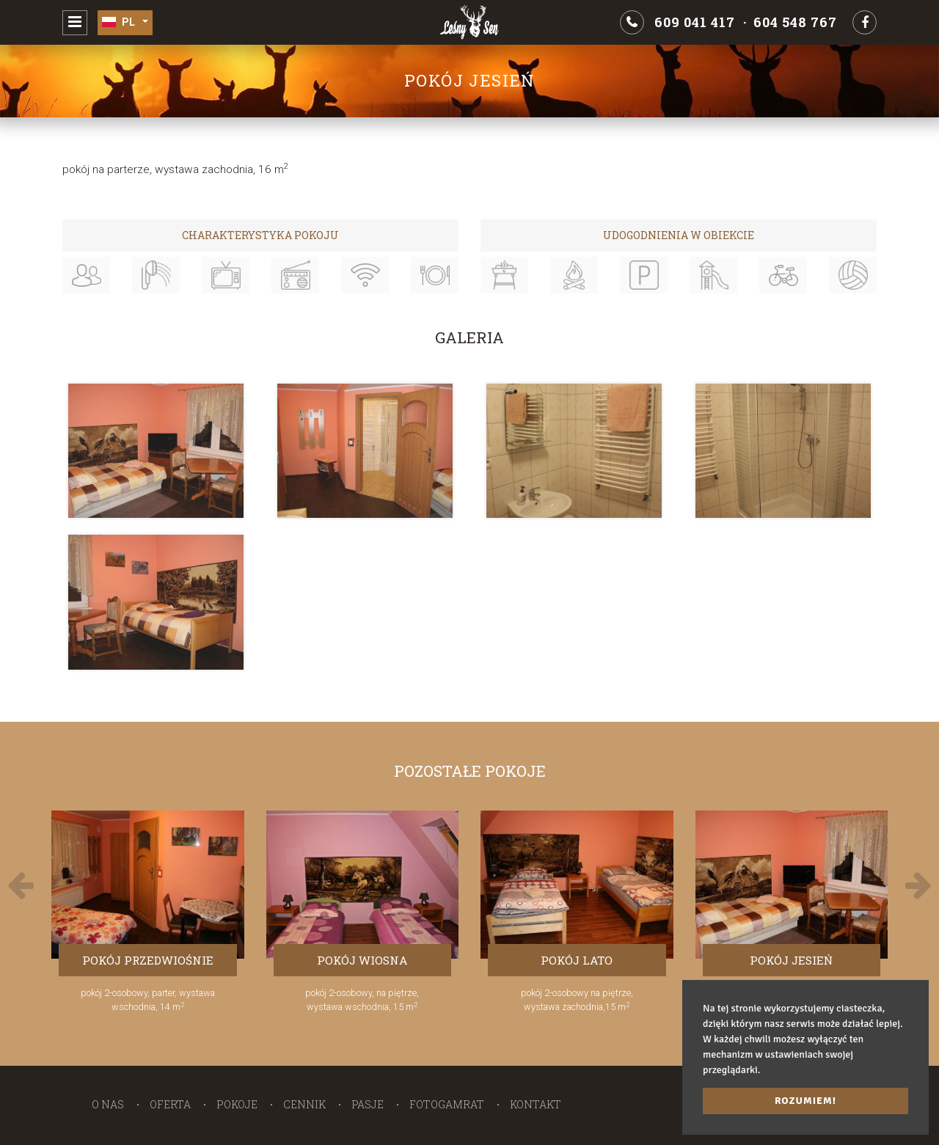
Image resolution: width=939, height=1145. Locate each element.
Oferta (170, 1104)
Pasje (367, 1104)
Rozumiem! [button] (805, 1100)
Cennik (304, 1104)
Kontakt (535, 1104)
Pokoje (236, 1104)
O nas (108, 1104)
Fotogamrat (446, 1104)
